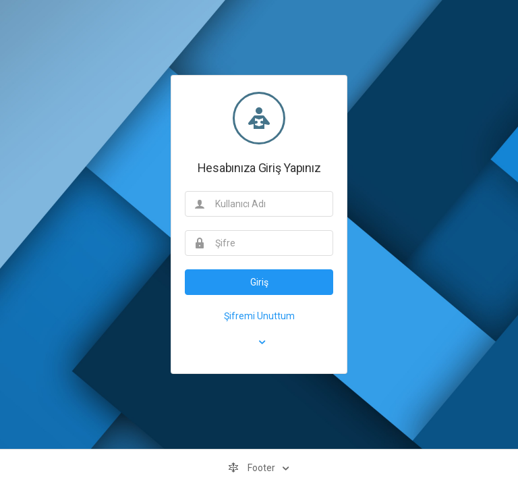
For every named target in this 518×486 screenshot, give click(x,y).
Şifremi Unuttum (259, 315)
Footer (252, 467)
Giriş (259, 282)
